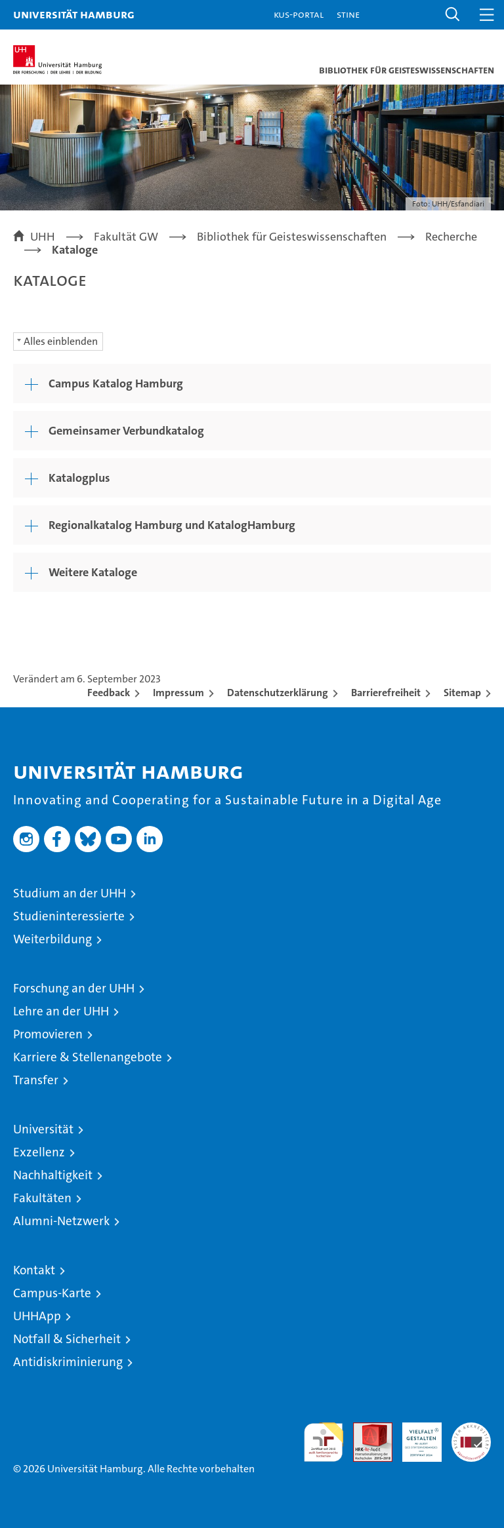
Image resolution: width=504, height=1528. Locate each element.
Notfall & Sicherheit (67, 1339)
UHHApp (37, 1316)
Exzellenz (39, 1152)
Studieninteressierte (69, 916)
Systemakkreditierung (471, 1429)
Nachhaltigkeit (53, 1175)
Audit (365, 1429)
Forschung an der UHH (74, 988)
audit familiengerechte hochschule (323, 1442)
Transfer (35, 1080)
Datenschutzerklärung (277, 692)
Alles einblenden (61, 341)
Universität (43, 1129)
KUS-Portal (299, 14)
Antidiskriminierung (68, 1362)
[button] (452, 14)
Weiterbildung (52, 939)
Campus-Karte (52, 1293)
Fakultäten (42, 1198)
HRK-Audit (414, 1436)
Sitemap (462, 692)
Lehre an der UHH (61, 1011)
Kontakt (34, 1270)
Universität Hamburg (74, 14)
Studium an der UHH (69, 893)
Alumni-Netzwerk (61, 1221)
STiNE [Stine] (348, 14)
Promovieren (48, 1034)
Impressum (178, 692)
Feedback (108, 692)
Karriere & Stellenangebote (87, 1057)
